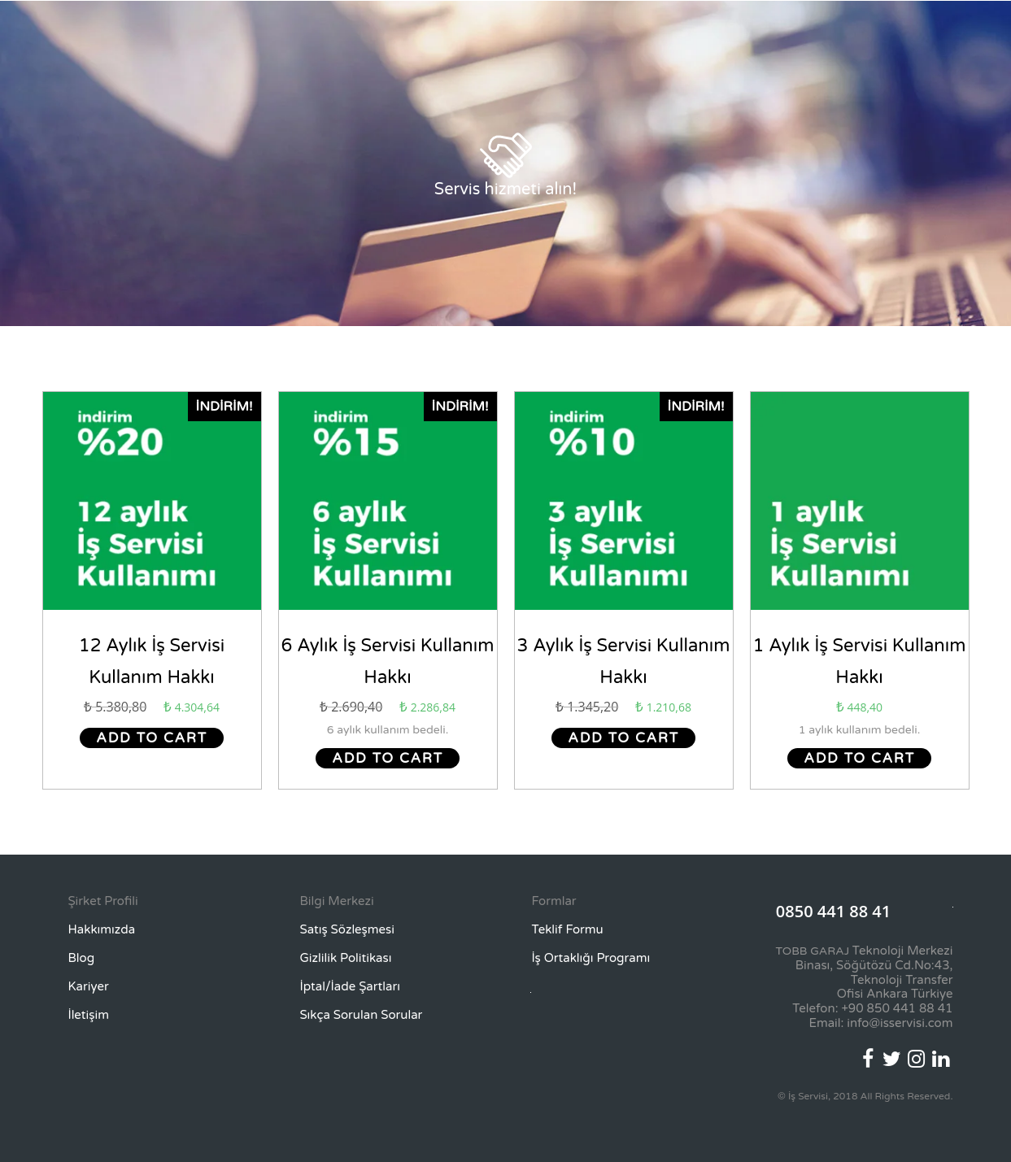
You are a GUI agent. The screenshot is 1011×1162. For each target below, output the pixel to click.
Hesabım (927, 23)
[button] (98, 901)
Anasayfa (283, 23)
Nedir (347, 23)
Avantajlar (557, 23)
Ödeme (152, 620)
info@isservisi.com (897, 1023)
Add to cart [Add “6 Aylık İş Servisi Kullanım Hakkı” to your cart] (387, 758)
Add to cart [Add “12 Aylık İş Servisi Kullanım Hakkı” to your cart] (151, 737)
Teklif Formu (754, 23)
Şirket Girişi (841, 23)
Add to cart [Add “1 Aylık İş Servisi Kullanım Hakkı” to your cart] (859, 758)
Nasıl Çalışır (475, 23)
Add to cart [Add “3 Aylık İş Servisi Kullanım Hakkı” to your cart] (623, 737)
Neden (403, 23)
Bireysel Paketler (653, 23)
